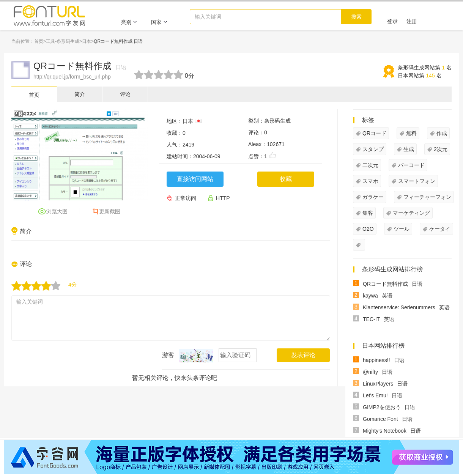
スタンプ (373, 149)
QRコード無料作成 (79, 66)
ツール (401, 229)
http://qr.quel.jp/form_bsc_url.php (72, 77)
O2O (368, 229)
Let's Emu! (375, 395)
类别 (129, 22)
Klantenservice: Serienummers (399, 307)
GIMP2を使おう (382, 407)
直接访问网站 (195, 179)
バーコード (411, 165)
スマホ (370, 181)
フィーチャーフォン (427, 197)
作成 (441, 133)
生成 (408, 149)
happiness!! (376, 360)
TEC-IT (371, 319)
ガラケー (373, 197)
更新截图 (109, 211)
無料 (411, 133)
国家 (159, 22)
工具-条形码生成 (62, 41)
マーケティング (411, 213)
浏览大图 (57, 211)
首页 (38, 41)
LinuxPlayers (378, 384)
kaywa (370, 296)
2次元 (440, 149)
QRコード (374, 133)
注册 (411, 21)
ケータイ (439, 229)
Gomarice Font (380, 419)
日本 (86, 41)
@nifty (370, 372)
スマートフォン (416, 181)
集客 (367, 213)
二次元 (370, 165)
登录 (392, 21)
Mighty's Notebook (384, 431)
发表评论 (303, 355)
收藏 (286, 179)
